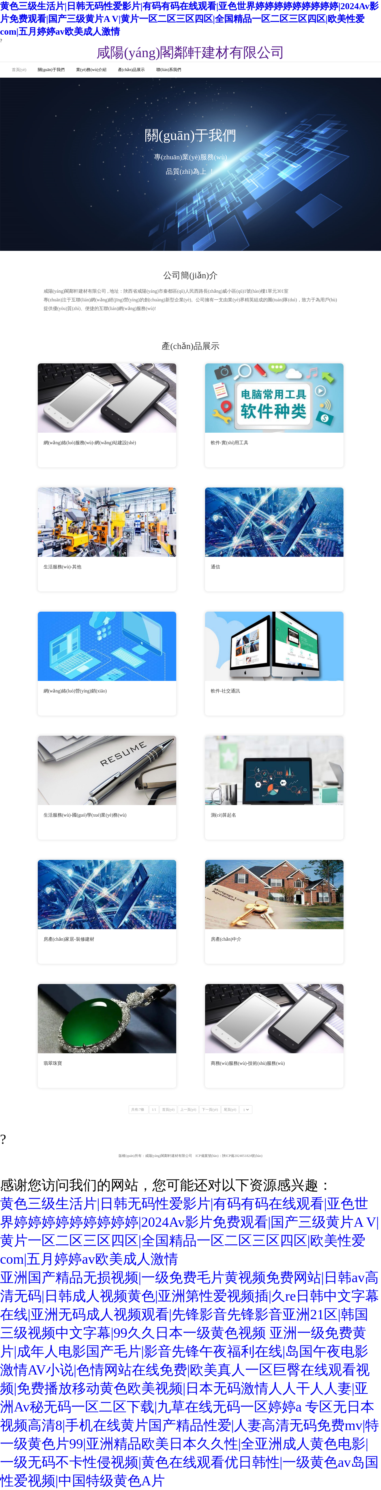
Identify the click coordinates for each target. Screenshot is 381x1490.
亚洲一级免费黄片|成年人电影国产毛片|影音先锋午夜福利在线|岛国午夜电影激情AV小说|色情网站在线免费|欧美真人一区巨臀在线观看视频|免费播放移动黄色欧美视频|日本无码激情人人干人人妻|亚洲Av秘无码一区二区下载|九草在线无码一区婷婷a (185, 1369)
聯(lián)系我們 (168, 70)
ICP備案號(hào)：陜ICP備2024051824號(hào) (229, 1156)
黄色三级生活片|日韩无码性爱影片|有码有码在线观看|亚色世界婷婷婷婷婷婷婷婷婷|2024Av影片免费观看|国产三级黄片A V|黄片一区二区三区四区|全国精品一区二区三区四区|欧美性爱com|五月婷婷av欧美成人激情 (189, 19)
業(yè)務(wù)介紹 (91, 70)
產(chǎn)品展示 (131, 70)
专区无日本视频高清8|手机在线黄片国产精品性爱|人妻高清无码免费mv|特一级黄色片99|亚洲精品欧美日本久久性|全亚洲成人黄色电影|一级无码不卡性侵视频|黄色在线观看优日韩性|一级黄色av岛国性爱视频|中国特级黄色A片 (189, 1443)
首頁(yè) (19, 70)
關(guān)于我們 (51, 70)
